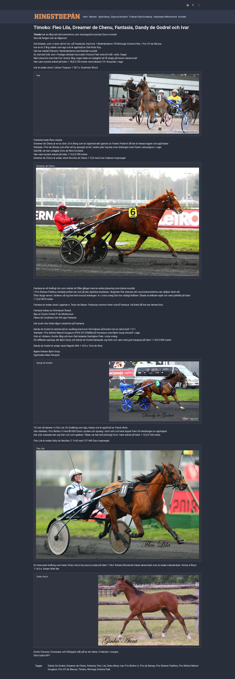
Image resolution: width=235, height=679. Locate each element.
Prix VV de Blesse (67, 669)
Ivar (122, 665)
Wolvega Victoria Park (98, 669)
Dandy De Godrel (56, 665)
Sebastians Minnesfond (165, 16)
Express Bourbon (119, 16)
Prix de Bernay (147, 665)
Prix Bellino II (132, 665)
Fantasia (91, 665)
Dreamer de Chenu (76, 665)
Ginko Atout (113, 665)
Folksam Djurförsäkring (140, 16)
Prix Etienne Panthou (167, 665)
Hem (85, 16)
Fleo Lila (101, 665)
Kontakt (182, 16)
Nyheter (93, 16)
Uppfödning (104, 16)
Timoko (38, 34)
